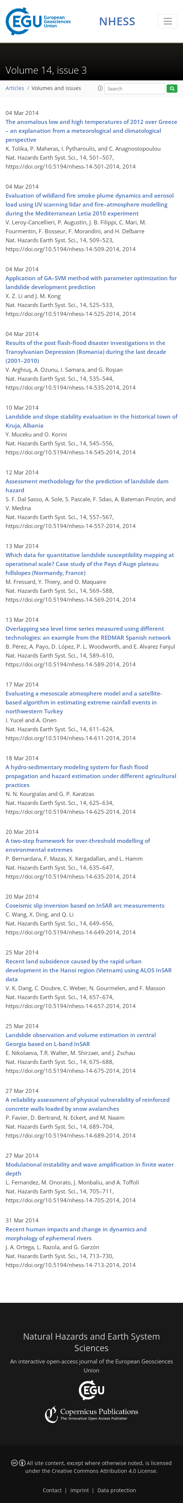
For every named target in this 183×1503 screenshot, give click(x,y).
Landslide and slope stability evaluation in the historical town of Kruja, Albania (91, 421)
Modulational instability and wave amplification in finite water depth (90, 1169)
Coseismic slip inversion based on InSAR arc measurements (85, 905)
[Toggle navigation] (167, 21)
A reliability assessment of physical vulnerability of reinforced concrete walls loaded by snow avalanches (88, 1104)
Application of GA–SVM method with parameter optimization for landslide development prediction (91, 282)
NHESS (117, 21)
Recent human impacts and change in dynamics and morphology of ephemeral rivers (76, 1233)
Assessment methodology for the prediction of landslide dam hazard (87, 485)
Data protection (116, 1490)
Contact (52, 1490)
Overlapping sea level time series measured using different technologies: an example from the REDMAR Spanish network (88, 633)
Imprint (79, 1490)
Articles (15, 88)
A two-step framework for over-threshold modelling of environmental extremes (78, 845)
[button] (100, 88)
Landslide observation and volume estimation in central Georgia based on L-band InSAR (81, 1039)
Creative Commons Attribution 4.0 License (104, 1471)
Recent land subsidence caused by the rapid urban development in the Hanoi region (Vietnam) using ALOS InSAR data (89, 970)
